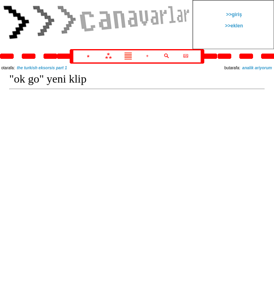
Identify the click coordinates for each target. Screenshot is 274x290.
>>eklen (233, 26)
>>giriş (233, 14)
